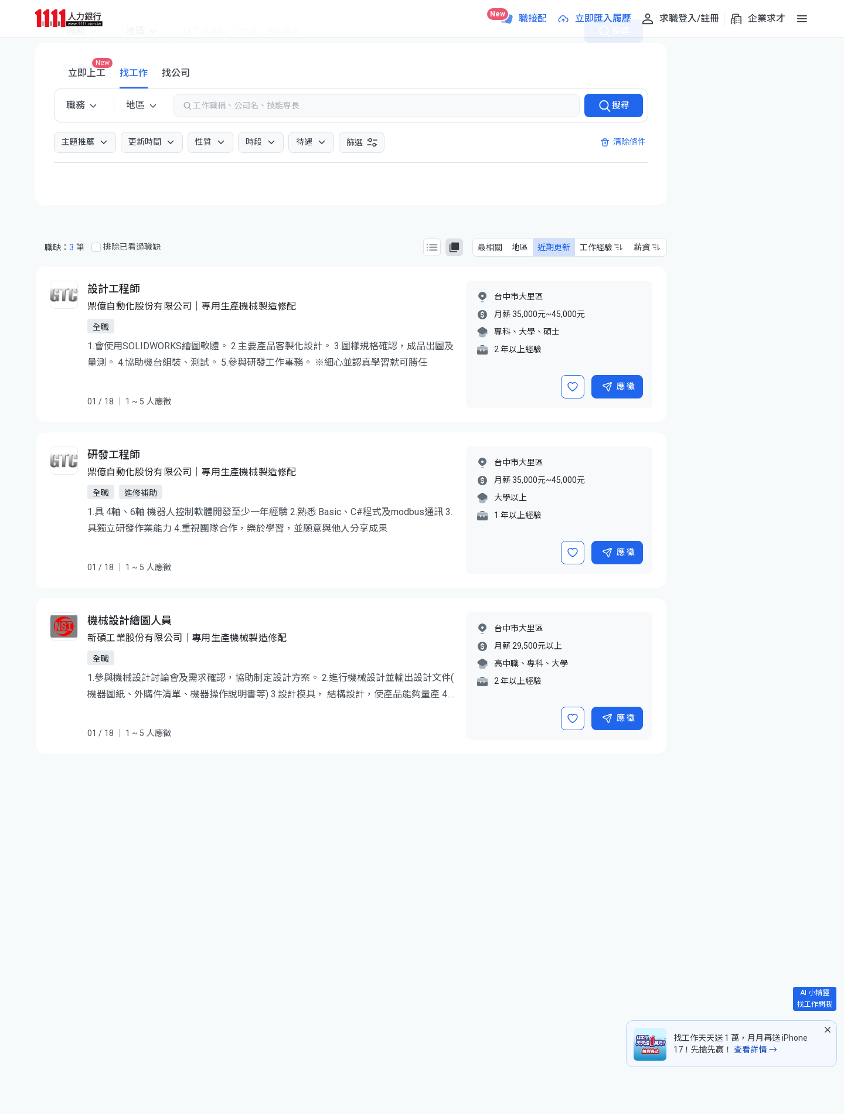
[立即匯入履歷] (593, 19)
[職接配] (523, 19)
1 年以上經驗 (518, 515)
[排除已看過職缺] (96, 247)
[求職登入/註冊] (680, 19)
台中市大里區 (518, 296)
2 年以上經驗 (518, 349)
